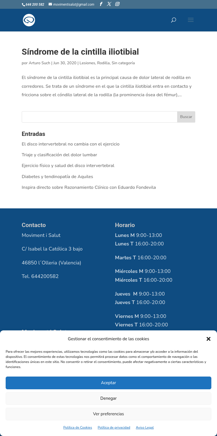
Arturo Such (39, 63)
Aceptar (108, 383)
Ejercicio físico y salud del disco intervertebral (68, 166)
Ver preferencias (108, 414)
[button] (208, 339)
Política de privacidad (114, 427)
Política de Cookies (77, 427)
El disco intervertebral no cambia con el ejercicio (71, 144)
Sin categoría (123, 63)
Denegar (108, 398)
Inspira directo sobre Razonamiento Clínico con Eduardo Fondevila (89, 187)
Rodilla (103, 63)
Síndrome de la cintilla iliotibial (80, 52)
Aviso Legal (145, 427)
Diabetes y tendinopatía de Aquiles (57, 177)
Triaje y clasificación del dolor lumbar (59, 155)
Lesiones (87, 63)
